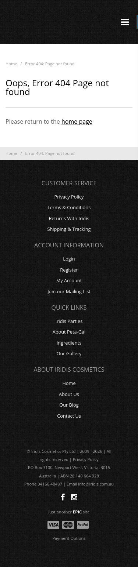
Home (11, 63)
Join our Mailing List (69, 291)
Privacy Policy (69, 196)
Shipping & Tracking (69, 229)
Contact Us (69, 415)
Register (69, 269)
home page (76, 121)
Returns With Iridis (69, 218)
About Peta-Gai (69, 331)
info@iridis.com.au (96, 484)
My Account (69, 280)
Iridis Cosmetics (69, 22)
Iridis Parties (69, 321)
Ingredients (69, 342)
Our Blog (69, 404)
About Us (69, 394)
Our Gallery (68, 353)
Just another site (69, 512)
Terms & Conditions (69, 207)
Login (69, 258)
